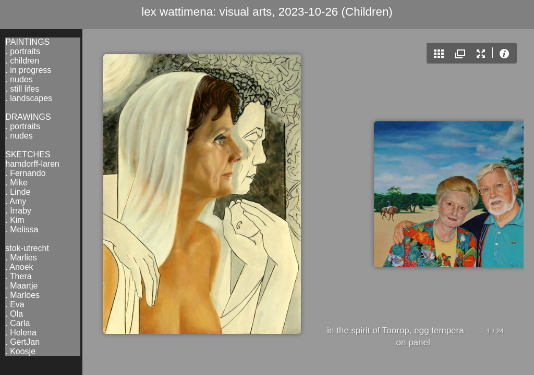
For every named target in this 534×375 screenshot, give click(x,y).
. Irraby (18, 210)
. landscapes (28, 98)
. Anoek (19, 266)
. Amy (15, 201)
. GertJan (22, 342)
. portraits (22, 51)
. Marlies (21, 257)
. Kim (14, 220)
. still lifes (22, 88)
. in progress (28, 70)
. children (22, 60)
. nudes (18, 79)
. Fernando (25, 173)
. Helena (21, 332)
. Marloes (22, 295)
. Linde (17, 192)
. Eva (14, 304)
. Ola (14, 313)
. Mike (16, 182)
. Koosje (20, 351)
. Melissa (21, 229)
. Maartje (21, 285)
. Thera (18, 276)
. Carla (17, 323)
